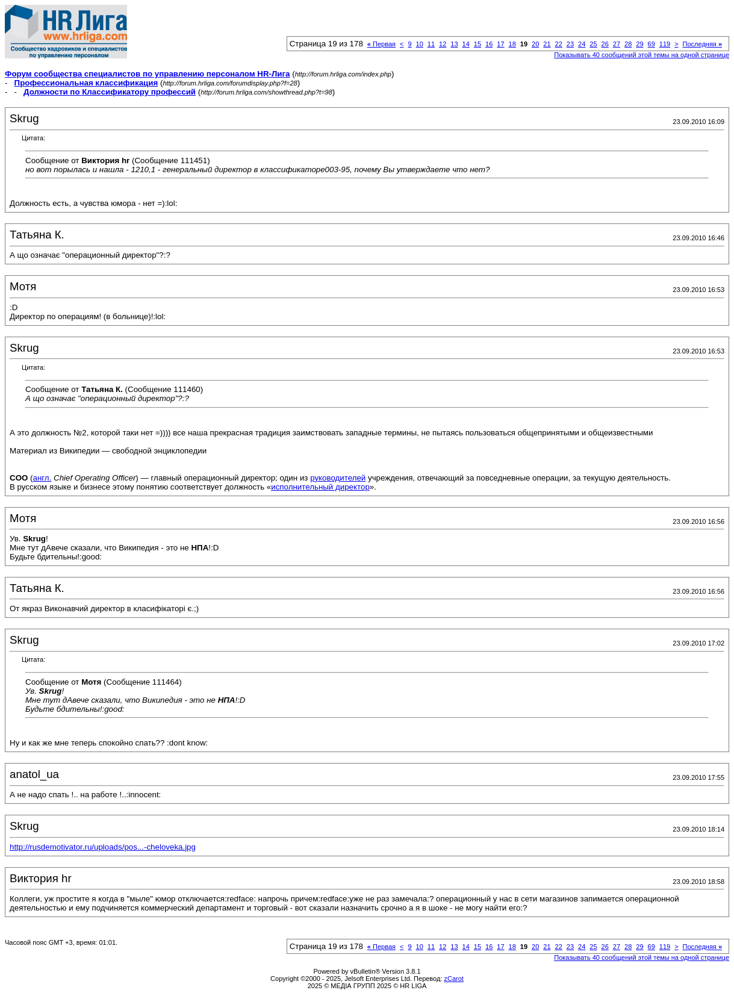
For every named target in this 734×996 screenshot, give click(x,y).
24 (581, 44)
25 (593, 44)
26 (605, 44)
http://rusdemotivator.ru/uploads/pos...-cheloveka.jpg (103, 846)
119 (664, 44)
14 (466, 44)
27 (616, 44)
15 (477, 44)
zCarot (454, 978)
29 (639, 44)
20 (535, 44)
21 (546, 44)
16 (489, 44)
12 (442, 44)
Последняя (702, 44)
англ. (42, 477)
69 (651, 44)
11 (431, 44)
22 (558, 44)
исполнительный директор (320, 486)
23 (570, 44)
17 (500, 44)
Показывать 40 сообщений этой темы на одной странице (641, 54)
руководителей (337, 477)
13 (454, 44)
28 (628, 44)
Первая (381, 44)
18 (512, 44)
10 (419, 44)
